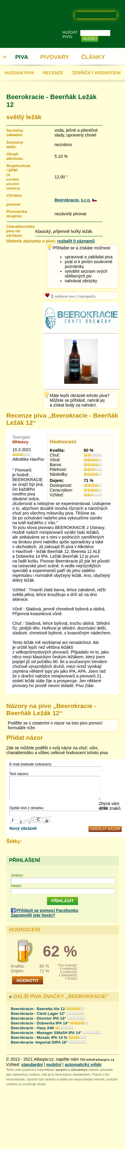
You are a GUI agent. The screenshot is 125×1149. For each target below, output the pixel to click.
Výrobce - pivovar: (13, 200)
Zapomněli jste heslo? (33, 915)
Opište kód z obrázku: (26, 808)
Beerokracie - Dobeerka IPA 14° (40, 1023)
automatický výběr (83, 1064)
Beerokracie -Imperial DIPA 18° (40, 1042)
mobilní (53, 1064)
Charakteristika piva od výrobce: (20, 231)
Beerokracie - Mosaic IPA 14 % (39, 1037)
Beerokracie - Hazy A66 (32, 1028)
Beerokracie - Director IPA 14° (39, 1018)
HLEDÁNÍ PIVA (19, 72)
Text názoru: (19, 774)
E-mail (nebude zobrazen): (30, 764)
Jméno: (17, 875)
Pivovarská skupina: (13, 213)
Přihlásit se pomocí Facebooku (47, 910)
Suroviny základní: (13, 132)
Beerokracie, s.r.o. (73, 200)
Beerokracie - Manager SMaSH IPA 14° (47, 1032)
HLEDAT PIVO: (70, 34)
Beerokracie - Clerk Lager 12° (38, 1013)
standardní (32, 1064)
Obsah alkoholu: (13, 156)
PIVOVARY (54, 57)
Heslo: (16, 885)
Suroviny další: (13, 144)
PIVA (21, 57)
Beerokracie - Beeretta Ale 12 (38, 1008)
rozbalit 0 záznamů (76, 241)
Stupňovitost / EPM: (13, 176)
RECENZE (53, 72)
